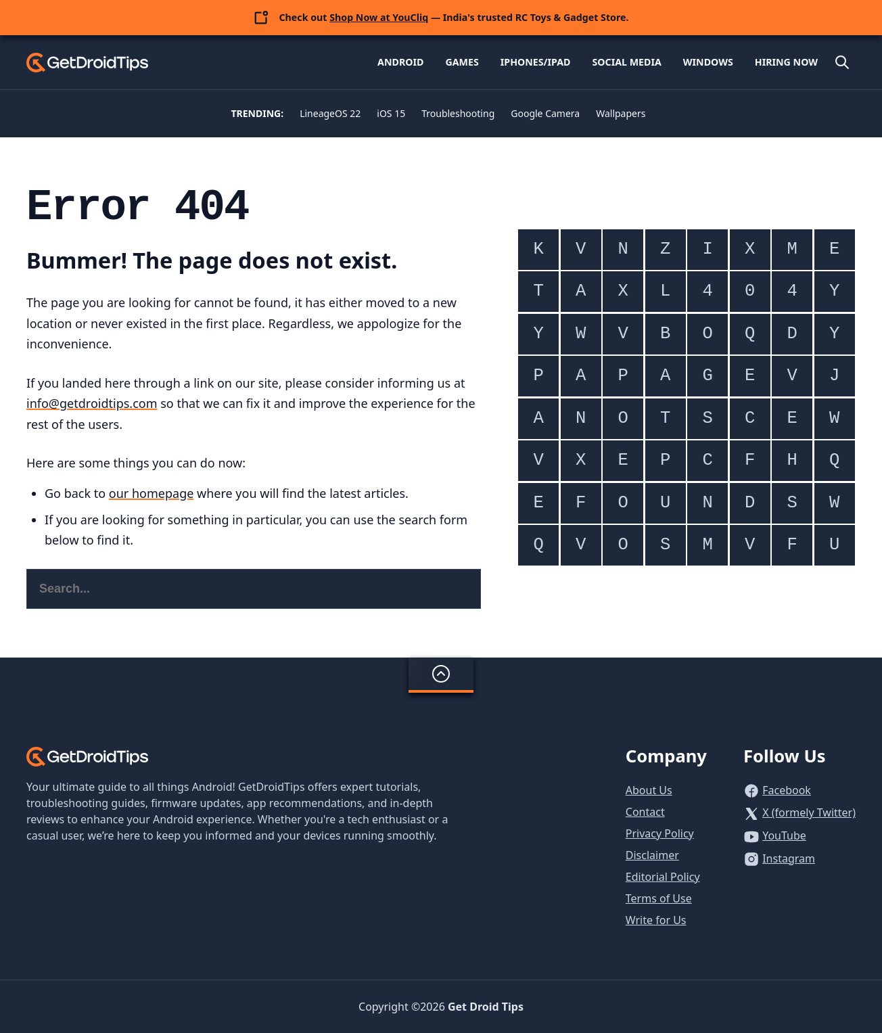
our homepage (151, 493)
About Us (649, 790)
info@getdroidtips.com (92, 403)
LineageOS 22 (330, 113)
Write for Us (656, 920)
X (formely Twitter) (809, 812)
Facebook (786, 790)
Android (400, 61)
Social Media (626, 61)
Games (461, 61)
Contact (645, 811)
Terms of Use (659, 898)
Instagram (788, 858)
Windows (708, 61)
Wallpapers (620, 113)
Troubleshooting (457, 113)
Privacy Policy (660, 833)
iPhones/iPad (536, 61)
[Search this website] (253, 589)
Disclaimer (652, 855)
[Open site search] (842, 62)
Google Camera (545, 113)
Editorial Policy (663, 876)
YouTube (784, 835)
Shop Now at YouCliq (378, 17)
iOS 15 (391, 113)
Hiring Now (786, 61)
